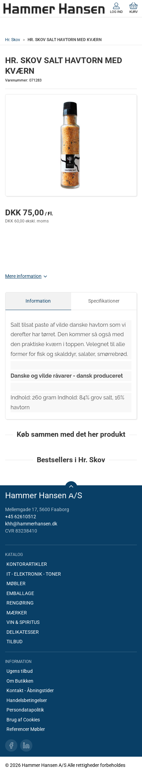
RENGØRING (20, 603)
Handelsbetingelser (26, 700)
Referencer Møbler (25, 729)
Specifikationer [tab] (104, 301)
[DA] (54, 8)
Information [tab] (38, 301)
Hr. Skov (12, 39)
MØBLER (16, 583)
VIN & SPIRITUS (23, 622)
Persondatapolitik (25, 710)
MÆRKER (16, 612)
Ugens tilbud (19, 671)
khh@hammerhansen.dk (31, 523)
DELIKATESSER (22, 632)
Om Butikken (19, 681)
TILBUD (14, 641)
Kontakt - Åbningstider (30, 690)
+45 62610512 (20, 516)
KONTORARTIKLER (26, 564)
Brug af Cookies (23, 719)
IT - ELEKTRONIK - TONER (33, 574)
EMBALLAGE (20, 593)
